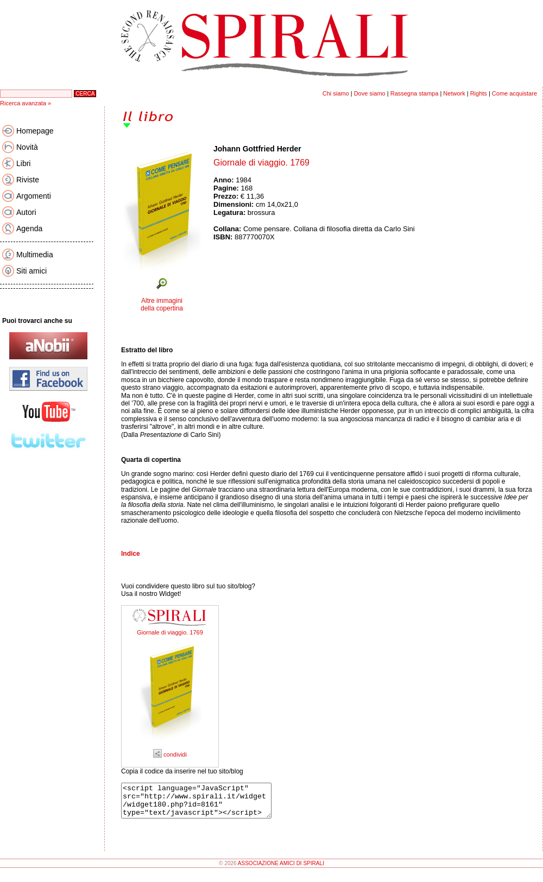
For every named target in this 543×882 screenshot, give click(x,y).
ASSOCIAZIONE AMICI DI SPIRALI (281, 870)
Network (454, 93)
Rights (478, 93)
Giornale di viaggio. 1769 (170, 632)
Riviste (27, 179)
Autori (26, 212)
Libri (23, 163)
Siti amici (31, 270)
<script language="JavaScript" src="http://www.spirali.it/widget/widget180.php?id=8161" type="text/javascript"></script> (205, 804)
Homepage (35, 130)
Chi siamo (336, 93)
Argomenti (33, 196)
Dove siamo (370, 93)
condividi (170, 754)
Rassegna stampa (414, 93)
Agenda (29, 228)
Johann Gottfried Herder (257, 148)
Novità (27, 147)
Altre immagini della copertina (162, 304)
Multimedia (34, 254)
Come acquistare (514, 93)
